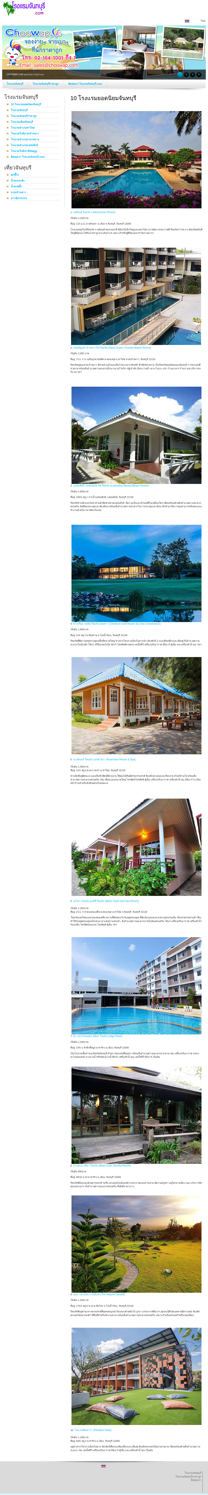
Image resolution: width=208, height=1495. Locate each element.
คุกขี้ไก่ (15, 175)
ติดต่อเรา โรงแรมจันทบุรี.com (85, 83)
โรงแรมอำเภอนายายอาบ (25, 139)
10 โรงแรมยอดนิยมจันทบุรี (26, 104)
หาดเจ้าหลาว (18, 192)
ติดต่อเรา (196, 1480)
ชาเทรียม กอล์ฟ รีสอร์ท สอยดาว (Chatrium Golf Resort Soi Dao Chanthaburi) (117, 623)
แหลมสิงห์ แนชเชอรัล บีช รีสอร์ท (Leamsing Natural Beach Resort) (111, 485)
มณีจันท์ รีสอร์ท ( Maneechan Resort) (94, 212)
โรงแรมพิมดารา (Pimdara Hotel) (92, 1430)
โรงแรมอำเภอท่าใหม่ (23, 128)
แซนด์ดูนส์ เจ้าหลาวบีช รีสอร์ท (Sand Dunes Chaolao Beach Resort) (112, 347)
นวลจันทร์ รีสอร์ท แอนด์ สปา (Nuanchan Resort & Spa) (104, 759)
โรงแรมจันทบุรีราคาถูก (46, 83)
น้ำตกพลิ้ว (16, 186)
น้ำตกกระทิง (17, 181)
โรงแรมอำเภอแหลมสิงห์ (24, 145)
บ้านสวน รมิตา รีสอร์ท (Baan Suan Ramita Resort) (101, 1165)
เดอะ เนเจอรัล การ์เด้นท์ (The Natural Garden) (99, 1294)
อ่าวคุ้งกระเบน (19, 198)
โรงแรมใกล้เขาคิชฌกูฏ (24, 151)
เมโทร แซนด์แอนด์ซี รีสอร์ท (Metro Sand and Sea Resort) (106, 901)
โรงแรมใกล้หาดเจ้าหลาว (25, 133)
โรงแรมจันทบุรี (15, 83)
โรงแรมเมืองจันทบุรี (22, 122)
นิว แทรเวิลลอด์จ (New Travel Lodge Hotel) (97, 1036)
